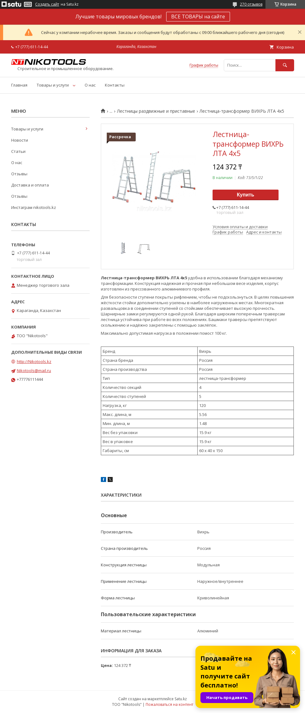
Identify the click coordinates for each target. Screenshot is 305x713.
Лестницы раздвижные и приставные (156, 111)
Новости (19, 140)
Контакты (114, 85)
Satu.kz (181, 698)
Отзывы (19, 174)
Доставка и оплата (30, 185)
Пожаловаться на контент (169, 704)
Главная (19, 85)
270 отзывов (251, 4)
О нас (90, 85)
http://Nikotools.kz (34, 361)
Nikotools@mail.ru (34, 370)
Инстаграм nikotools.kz (33, 207)
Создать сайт (47, 4)
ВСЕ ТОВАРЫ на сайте (198, 16)
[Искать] (284, 65)
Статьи (18, 151)
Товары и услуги (53, 85)
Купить (245, 194)
